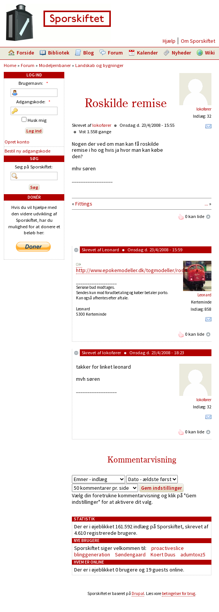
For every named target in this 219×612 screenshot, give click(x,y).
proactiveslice (167, 548)
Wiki (210, 52)
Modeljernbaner (55, 65)
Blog (88, 52)
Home (10, 65)
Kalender (147, 52)
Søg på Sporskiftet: (34, 167)
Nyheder (181, 52)
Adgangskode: (34, 101)
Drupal (138, 593)
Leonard (110, 249)
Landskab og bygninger (99, 65)
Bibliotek (58, 52)
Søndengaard (130, 554)
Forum (115, 52)
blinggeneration (92, 554)
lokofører (203, 109)
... (206, 203)
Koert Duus (163, 554)
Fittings (83, 203)
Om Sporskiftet (198, 40)
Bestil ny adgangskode (27, 151)
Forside (25, 52)
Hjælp (169, 40)
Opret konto (17, 142)
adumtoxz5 (192, 554)
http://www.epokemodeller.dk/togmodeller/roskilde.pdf (140, 270)
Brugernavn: (34, 83)
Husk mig (34, 120)
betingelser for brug (178, 593)
